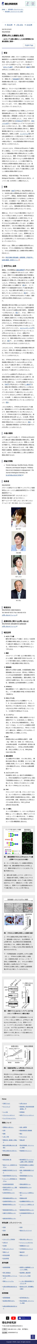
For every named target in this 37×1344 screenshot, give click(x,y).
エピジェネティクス (27, 328)
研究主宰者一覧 (7, 1159)
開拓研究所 (23, 1179)
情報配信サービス (24, 1245)
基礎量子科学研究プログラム (10, 1171)
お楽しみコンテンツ (8, 1249)
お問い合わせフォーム (9, 615)
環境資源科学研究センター (10, 1210)
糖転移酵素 (21, 270)
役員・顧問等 (23, 1127)
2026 (4, 1227)
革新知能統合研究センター (10, 1198)
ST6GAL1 (19, 121)
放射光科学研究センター (9, 1218)
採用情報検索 (6, 1297)
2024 (4, 1230)
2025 (21, 1227)
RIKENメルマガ (26, 1318)
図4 (29, 422)
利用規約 (22, 1112)
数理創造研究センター (26, 1187)
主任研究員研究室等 (8, 1184)
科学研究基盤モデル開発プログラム (27, 1166)
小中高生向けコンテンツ (26, 1249)
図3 (7, 402)
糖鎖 (28, 67)
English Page (29, 45)
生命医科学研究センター (9, 1201)
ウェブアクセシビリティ (9, 1118)
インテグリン (24, 134)
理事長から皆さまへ (8, 1127)
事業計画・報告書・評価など (10, 1141)
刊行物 (5, 1245)
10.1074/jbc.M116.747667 (14, 475)
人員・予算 (6, 1136)
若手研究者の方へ (24, 1297)
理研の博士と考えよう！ (26, 1239)
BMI (13, 191)
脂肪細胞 (16, 79)
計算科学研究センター (9, 1192)
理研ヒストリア (24, 1255)
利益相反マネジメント (26, 1150)
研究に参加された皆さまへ (10, 1150)
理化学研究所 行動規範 (26, 1130)
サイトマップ (6, 1106)
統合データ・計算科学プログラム (10, 1166)
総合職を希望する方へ (9, 1301)
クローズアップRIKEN (9, 1239)
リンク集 (5, 1112)
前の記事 (9, 25)
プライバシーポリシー (9, 1115)
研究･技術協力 (7, 1272)
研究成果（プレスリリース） (15, 9)
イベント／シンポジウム (26, 1242)
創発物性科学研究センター (27, 1210)
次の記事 (29, 25)
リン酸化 (28, 384)
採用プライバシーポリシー (27, 1115)
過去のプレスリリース (26, 1230)
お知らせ (5, 1242)
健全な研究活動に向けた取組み (10, 1146)
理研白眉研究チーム (25, 1184)
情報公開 (22, 1140)
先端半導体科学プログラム (10, 1175)
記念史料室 (6, 1258)
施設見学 (22, 1252)
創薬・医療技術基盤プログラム (27, 1171)
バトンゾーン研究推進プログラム (10, 1180)
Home (3, 9)
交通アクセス (6, 1103)
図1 (24, 285)
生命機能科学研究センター (27, 1201)
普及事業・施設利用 (25, 1272)
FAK (7, 384)
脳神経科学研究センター (9, 1204)
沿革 (4, 1130)
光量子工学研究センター (9, 1213)
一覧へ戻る (19, 25)
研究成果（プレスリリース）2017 (14, 11)
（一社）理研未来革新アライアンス (27, 1282)
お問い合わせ (23, 1103)
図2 (17, 312)
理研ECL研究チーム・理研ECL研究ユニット (10, 1188)
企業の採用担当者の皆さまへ (10, 1287)
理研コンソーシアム (8, 1281)
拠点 (21, 1133)
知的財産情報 (6, 1267)
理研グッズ (6, 1252)
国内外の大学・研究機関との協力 (27, 1287)
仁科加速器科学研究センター (27, 1214)
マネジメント (23, 1136)
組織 (4, 1133)
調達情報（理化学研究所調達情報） (27, 1108)
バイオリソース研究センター (27, 1205)
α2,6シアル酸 (8, 67)
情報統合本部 (23, 1198)
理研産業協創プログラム (26, 1175)
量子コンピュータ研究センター (27, 1194)
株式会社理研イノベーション (10, 1277)
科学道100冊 (6, 1255)
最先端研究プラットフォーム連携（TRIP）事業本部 (27, 1160)
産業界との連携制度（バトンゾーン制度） (27, 1268)
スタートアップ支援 (25, 1276)
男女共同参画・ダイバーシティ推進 (27, 1146)
